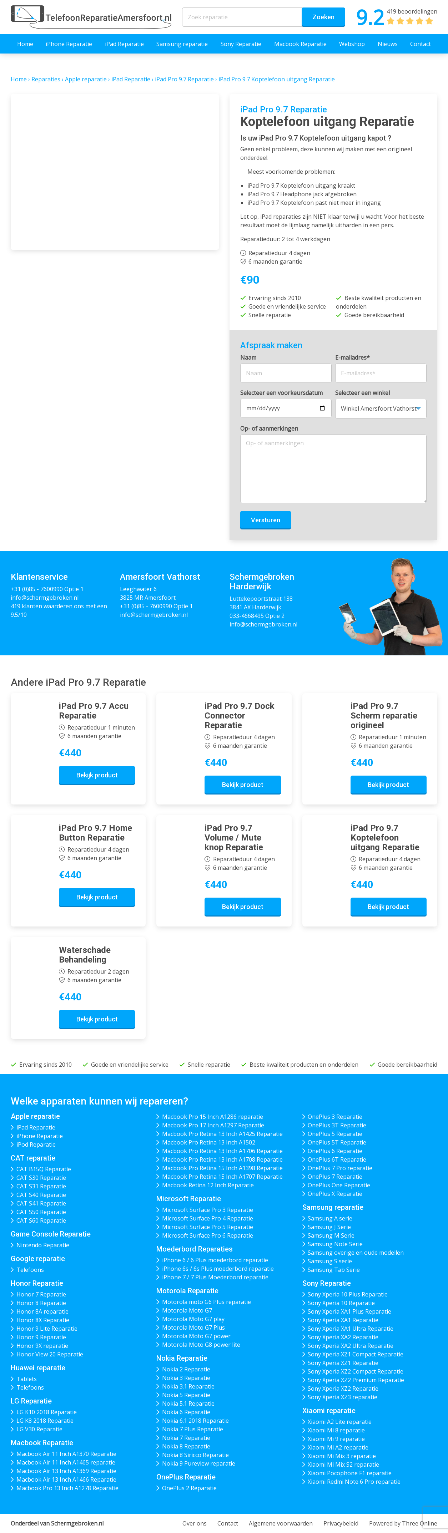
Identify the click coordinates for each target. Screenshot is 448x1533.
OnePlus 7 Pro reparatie (340, 1168)
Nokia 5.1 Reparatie (188, 1403)
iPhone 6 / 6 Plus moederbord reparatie (215, 1260)
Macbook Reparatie (300, 44)
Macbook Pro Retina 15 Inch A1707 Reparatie (222, 1177)
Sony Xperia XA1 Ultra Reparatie (350, 1329)
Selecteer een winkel (362, 393)
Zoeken (323, 17)
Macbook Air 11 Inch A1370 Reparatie (66, 1454)
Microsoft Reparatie (188, 1198)
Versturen (265, 520)
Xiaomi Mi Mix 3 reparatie (342, 1456)
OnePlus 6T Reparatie (337, 1159)
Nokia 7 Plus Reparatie (192, 1429)
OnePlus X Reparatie (335, 1194)
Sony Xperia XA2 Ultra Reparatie (350, 1346)
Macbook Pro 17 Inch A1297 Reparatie (213, 1125)
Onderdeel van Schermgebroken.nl (57, 1523)
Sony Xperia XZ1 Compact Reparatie (355, 1354)
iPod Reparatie (36, 1144)
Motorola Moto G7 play (193, 1319)
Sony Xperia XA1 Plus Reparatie (349, 1311)
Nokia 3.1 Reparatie (188, 1386)
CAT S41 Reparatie (41, 1203)
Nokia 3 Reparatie (186, 1378)
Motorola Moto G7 (187, 1310)
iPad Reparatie (124, 44)
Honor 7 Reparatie (41, 1294)
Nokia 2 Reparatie (186, 1369)
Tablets (26, 1379)
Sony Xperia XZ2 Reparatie (343, 1388)
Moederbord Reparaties (194, 1249)
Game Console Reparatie (51, 1234)
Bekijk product (97, 775)
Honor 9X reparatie (42, 1346)
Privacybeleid (340, 1523)
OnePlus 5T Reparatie (337, 1142)
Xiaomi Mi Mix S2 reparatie (343, 1464)
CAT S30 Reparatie (41, 1178)
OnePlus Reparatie (186, 1477)
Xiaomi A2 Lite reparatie (340, 1422)
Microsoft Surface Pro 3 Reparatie (207, 1210)
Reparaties (45, 79)
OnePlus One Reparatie (339, 1185)
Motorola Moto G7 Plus (193, 1327)
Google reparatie (38, 1258)
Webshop (352, 44)
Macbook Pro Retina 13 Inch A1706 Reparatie (222, 1151)
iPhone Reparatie (69, 44)
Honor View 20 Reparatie (49, 1354)
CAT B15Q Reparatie (43, 1169)
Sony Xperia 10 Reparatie (341, 1303)
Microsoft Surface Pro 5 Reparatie (207, 1227)
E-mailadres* (352, 357)
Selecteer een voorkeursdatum (281, 393)
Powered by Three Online (403, 1523)
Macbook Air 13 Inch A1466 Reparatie (66, 1479)
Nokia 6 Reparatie (186, 1412)
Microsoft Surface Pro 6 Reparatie (207, 1235)
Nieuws (388, 44)
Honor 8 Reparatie (41, 1303)
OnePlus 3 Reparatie (335, 1117)
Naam (248, 357)
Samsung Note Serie (335, 1244)
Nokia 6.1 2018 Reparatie (195, 1421)
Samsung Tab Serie (334, 1270)
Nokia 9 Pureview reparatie (198, 1463)
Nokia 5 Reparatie (186, 1395)
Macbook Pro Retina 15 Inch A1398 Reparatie (222, 1168)
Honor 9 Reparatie (41, 1337)
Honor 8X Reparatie (42, 1320)
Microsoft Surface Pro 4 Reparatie (207, 1218)
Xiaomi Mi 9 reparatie (336, 1439)
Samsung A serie (330, 1218)
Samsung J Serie (329, 1227)
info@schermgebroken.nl (45, 597)
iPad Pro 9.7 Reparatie (184, 79)
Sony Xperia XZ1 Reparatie (343, 1363)
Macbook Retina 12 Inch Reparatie (208, 1185)
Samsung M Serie (331, 1235)
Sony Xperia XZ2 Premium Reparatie (356, 1380)
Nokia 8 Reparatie (186, 1446)
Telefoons (30, 1270)
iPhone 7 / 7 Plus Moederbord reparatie (215, 1277)
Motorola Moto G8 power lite (201, 1345)
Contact (420, 44)
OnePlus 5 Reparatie (335, 1134)
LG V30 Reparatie (39, 1429)
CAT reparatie (33, 1158)
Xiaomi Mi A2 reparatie (338, 1447)
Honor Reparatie (37, 1283)
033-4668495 (247, 616)
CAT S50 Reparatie (41, 1212)
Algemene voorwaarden (281, 1523)
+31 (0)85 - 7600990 (37, 589)
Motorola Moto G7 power (196, 1336)
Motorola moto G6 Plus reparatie (206, 1302)
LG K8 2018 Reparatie (45, 1421)
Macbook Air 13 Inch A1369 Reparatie (66, 1471)
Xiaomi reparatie (329, 1410)
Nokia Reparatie (181, 1358)
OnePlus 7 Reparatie (335, 1177)
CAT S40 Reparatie (41, 1195)
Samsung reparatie (182, 44)
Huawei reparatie (38, 1368)
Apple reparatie (86, 79)
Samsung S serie (330, 1261)
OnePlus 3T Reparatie (337, 1125)
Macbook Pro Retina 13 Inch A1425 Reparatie (222, 1134)
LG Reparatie (31, 1401)
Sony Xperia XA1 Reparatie (343, 1320)
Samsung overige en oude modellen (356, 1253)
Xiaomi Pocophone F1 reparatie (350, 1473)
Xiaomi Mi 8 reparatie (336, 1430)
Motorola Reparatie (187, 1290)
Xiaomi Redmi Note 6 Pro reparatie (354, 1482)
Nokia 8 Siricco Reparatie (195, 1455)
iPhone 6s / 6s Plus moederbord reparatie (218, 1269)
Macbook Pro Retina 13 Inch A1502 (208, 1142)
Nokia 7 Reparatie (186, 1438)
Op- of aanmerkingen (269, 428)
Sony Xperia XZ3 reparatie (342, 1397)
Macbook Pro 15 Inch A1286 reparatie (212, 1117)
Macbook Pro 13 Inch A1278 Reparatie (67, 1488)
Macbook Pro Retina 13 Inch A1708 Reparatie (222, 1159)
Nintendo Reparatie (42, 1245)
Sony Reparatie (241, 44)
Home (25, 44)
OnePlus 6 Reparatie (335, 1151)
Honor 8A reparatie (42, 1311)
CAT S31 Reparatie (41, 1186)
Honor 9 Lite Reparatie (46, 1329)
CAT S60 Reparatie (41, 1220)
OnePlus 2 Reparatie (189, 1488)
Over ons (194, 1523)
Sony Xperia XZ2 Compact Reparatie (355, 1371)
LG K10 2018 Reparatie (46, 1412)
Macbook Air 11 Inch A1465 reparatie (65, 1462)
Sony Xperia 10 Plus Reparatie (348, 1294)
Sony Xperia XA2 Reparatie (343, 1337)
